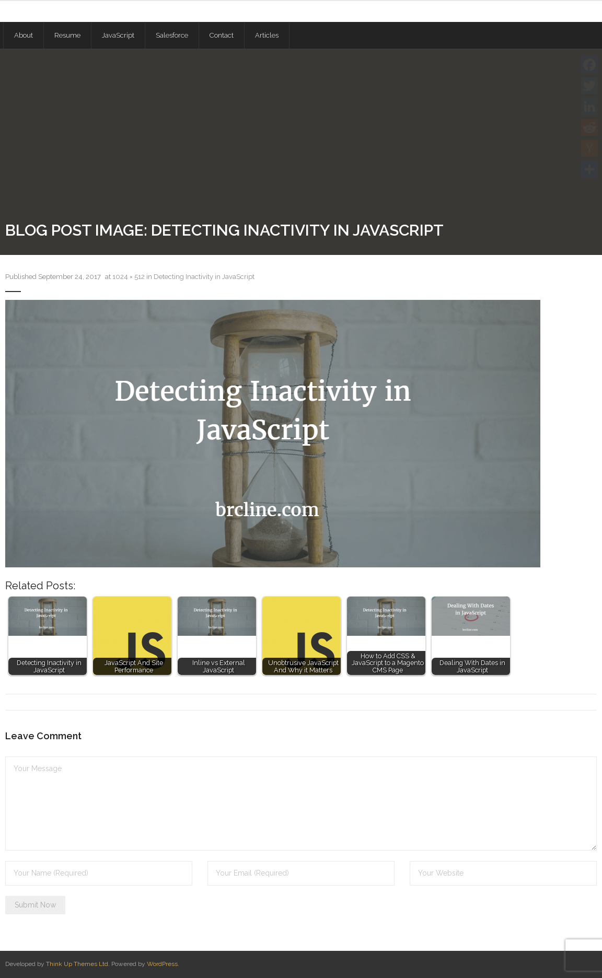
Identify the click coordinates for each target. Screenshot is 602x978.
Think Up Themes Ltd (77, 964)
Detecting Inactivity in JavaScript (204, 277)
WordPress (162, 964)
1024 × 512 (128, 277)
